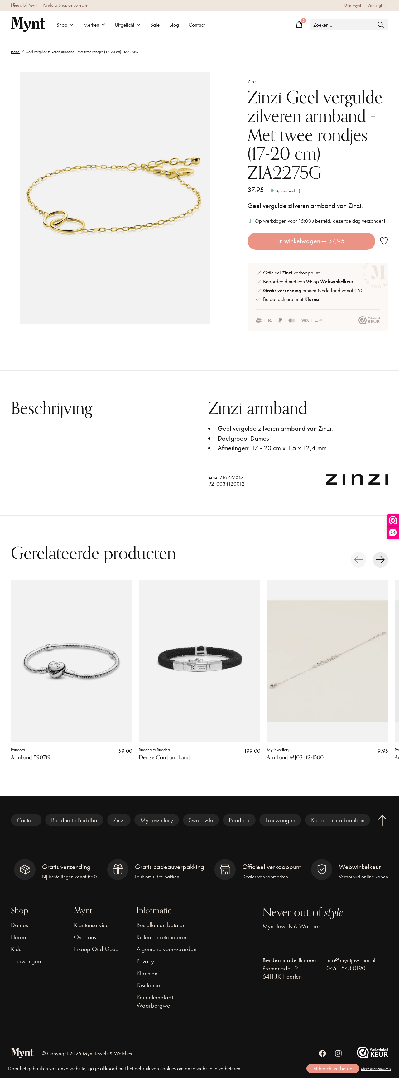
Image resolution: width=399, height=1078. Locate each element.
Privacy (145, 961)
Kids (16, 949)
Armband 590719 (30, 757)
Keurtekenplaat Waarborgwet (155, 1001)
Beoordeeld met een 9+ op (308, 281)
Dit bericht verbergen (333, 1068)
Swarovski (201, 820)
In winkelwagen (311, 240)
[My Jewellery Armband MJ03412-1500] (327, 661)
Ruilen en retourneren (162, 937)
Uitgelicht (128, 25)
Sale (155, 25)
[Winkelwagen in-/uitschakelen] (299, 24)
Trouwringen (280, 820)
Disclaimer (149, 985)
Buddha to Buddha (154, 749)
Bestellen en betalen (161, 925)
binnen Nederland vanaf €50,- (315, 290)
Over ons (85, 937)
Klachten (147, 973)
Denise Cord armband (164, 757)
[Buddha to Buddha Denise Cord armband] (199, 661)
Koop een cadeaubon (337, 820)
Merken (94, 25)
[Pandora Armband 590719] (71, 661)
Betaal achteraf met (291, 299)
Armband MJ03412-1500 (295, 757)
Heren (18, 937)
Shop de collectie (73, 5)
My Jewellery (278, 749)
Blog (174, 25)
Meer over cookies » (376, 1068)
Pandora (18, 749)
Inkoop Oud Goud (96, 949)
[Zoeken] (349, 25)
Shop (65, 25)
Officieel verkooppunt (291, 272)
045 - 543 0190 (345, 968)
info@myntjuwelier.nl (350, 960)
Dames (19, 925)
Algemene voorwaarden (166, 949)
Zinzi (253, 81)
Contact (197, 25)
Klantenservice (91, 925)
